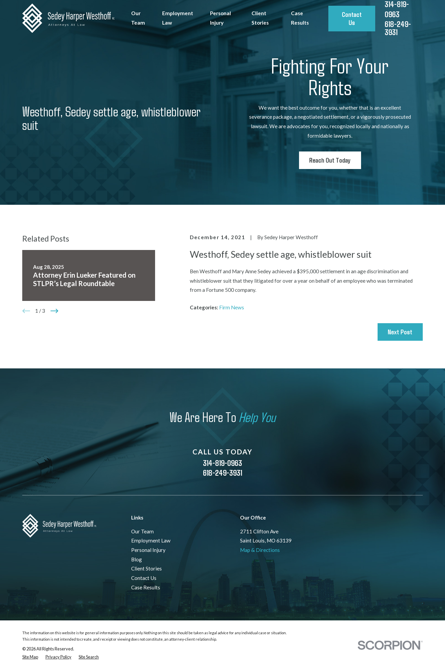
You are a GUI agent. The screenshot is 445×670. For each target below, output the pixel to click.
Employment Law (151, 540)
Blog (136, 559)
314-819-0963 (222, 463)
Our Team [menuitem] (138, 18)
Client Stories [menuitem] (260, 18)
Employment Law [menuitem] (177, 18)
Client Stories (146, 568)
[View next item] (54, 311)
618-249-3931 (398, 28)
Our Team (142, 531)
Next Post (400, 332)
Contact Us (352, 18)
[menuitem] (30, 657)
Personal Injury (148, 550)
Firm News (231, 307)
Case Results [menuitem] (300, 18)
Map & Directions (260, 550)
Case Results (145, 587)
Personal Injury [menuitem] (220, 18)
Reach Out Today (330, 160)
